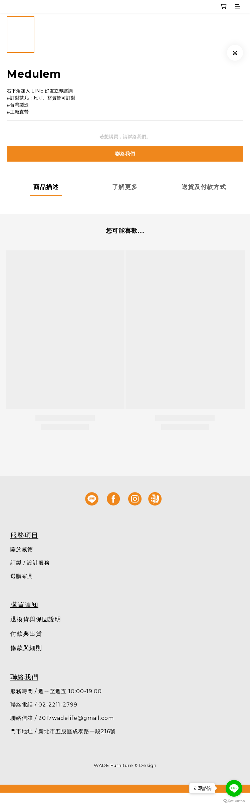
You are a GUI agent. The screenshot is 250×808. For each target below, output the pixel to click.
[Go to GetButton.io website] (234, 801)
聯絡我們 (125, 154)
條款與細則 (26, 648)
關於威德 (21, 549)
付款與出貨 (26, 633)
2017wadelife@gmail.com (76, 718)
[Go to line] (234, 788)
